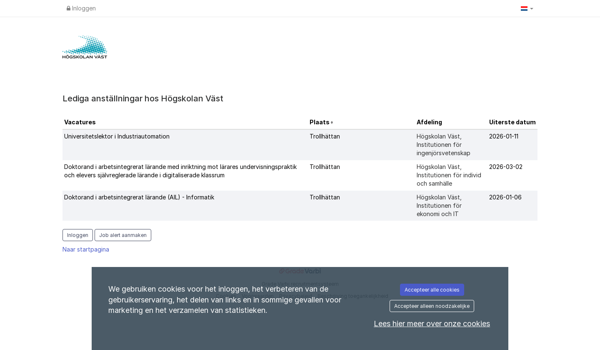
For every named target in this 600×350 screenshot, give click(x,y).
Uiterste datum (512, 122)
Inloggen (81, 8)
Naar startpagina (85, 249)
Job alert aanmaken (123, 235)
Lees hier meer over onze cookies (432, 323)
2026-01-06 (505, 197)
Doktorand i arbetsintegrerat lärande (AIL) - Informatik (139, 197)
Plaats (320, 122)
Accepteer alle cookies (432, 290)
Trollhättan (325, 136)
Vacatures (80, 122)
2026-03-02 (505, 166)
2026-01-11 (503, 136)
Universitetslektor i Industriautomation (117, 136)
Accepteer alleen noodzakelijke (432, 306)
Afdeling (429, 122)
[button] (527, 8)
